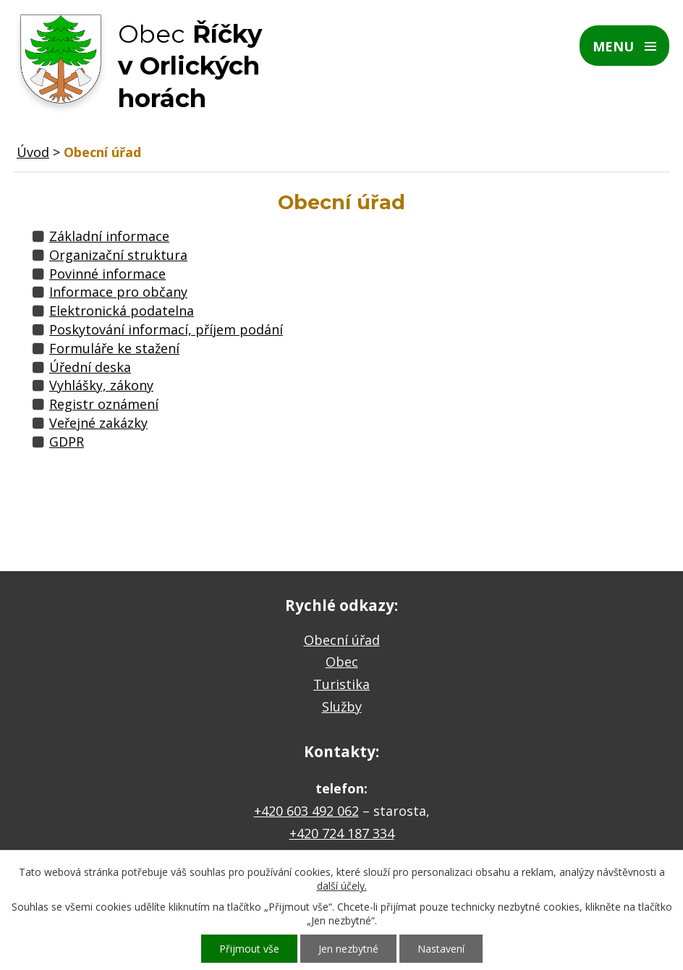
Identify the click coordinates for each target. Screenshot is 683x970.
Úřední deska (90, 367)
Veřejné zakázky (98, 422)
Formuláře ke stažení (114, 348)
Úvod (33, 152)
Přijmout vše (249, 949)
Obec (342, 661)
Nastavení (440, 949)
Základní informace (109, 236)
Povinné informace (107, 273)
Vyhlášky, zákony (101, 385)
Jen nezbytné (348, 949)
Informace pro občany (118, 291)
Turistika (341, 684)
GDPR (66, 441)
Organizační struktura (118, 254)
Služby (342, 706)
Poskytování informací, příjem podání (166, 329)
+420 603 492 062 (306, 810)
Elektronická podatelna (121, 310)
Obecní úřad (342, 640)
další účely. (342, 886)
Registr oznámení (103, 404)
